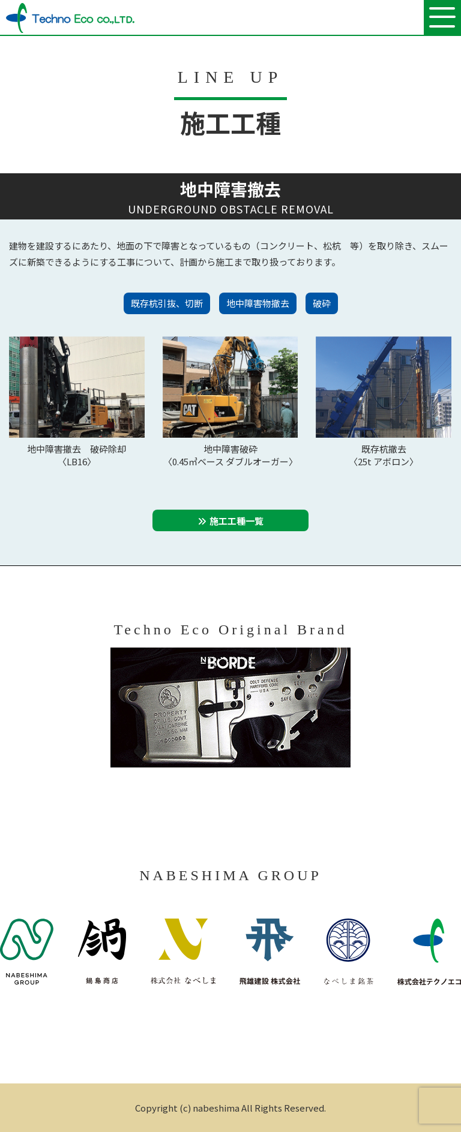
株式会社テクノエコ (70, 18)
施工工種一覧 (236, 520)
